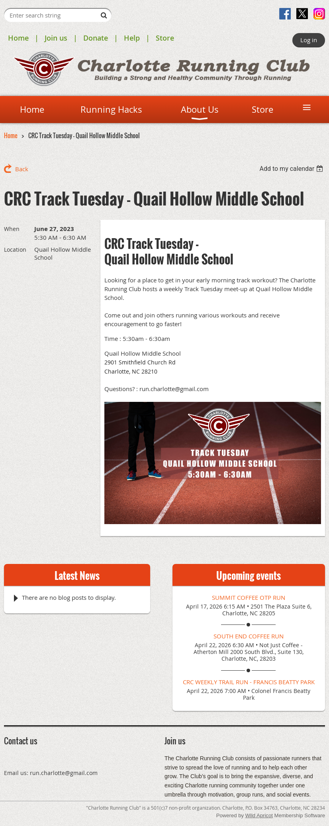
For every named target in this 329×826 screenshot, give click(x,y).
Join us (56, 38)
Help (132, 38)
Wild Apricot (259, 815)
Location (15, 249)
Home (18, 38)
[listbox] (292, 169)
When (12, 229)
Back (21, 169)
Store (165, 38)
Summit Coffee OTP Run (248, 597)
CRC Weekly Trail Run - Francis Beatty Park (249, 682)
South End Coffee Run (248, 636)
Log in (308, 40)
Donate (95, 38)
